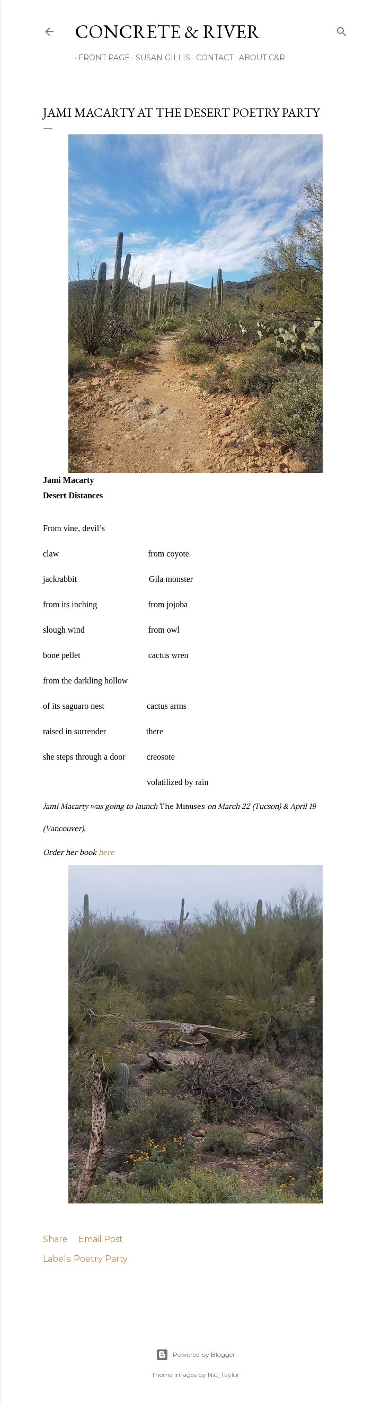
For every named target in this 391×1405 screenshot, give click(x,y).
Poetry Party (101, 1259)
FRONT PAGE (100, 57)
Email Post (100, 1239)
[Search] (341, 29)
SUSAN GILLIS (159, 57)
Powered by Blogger (195, 1354)
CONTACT (210, 57)
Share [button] (55, 1239)
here (106, 852)
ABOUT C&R (258, 57)
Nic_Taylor (223, 1375)
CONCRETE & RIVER (167, 31)
